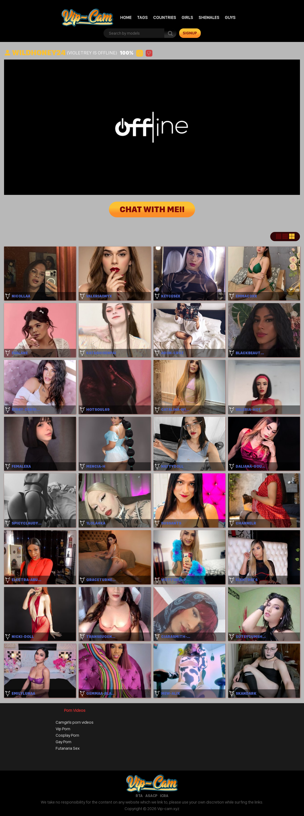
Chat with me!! (152, 209)
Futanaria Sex (68, 748)
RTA (139, 796)
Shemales (209, 17)
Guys (230, 17)
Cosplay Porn (67, 735)
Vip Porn (63, 728)
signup (190, 33)
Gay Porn (63, 741)
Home (126, 17)
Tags (142, 17)
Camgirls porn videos (74, 722)
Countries (164, 17)
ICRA (164, 796)
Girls (187, 17)
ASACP (151, 796)
